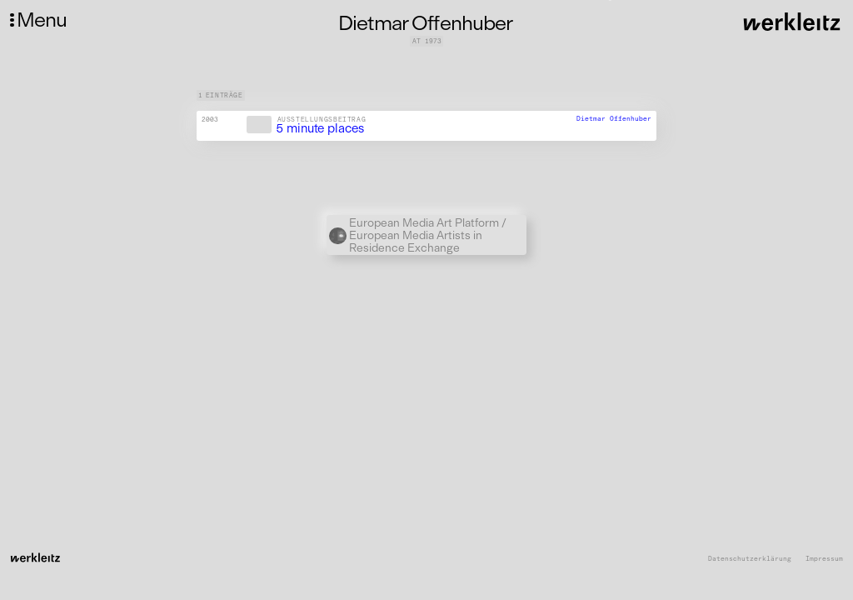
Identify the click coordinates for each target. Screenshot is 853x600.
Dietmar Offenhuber (613, 118)
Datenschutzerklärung (749, 558)
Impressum (824, 558)
